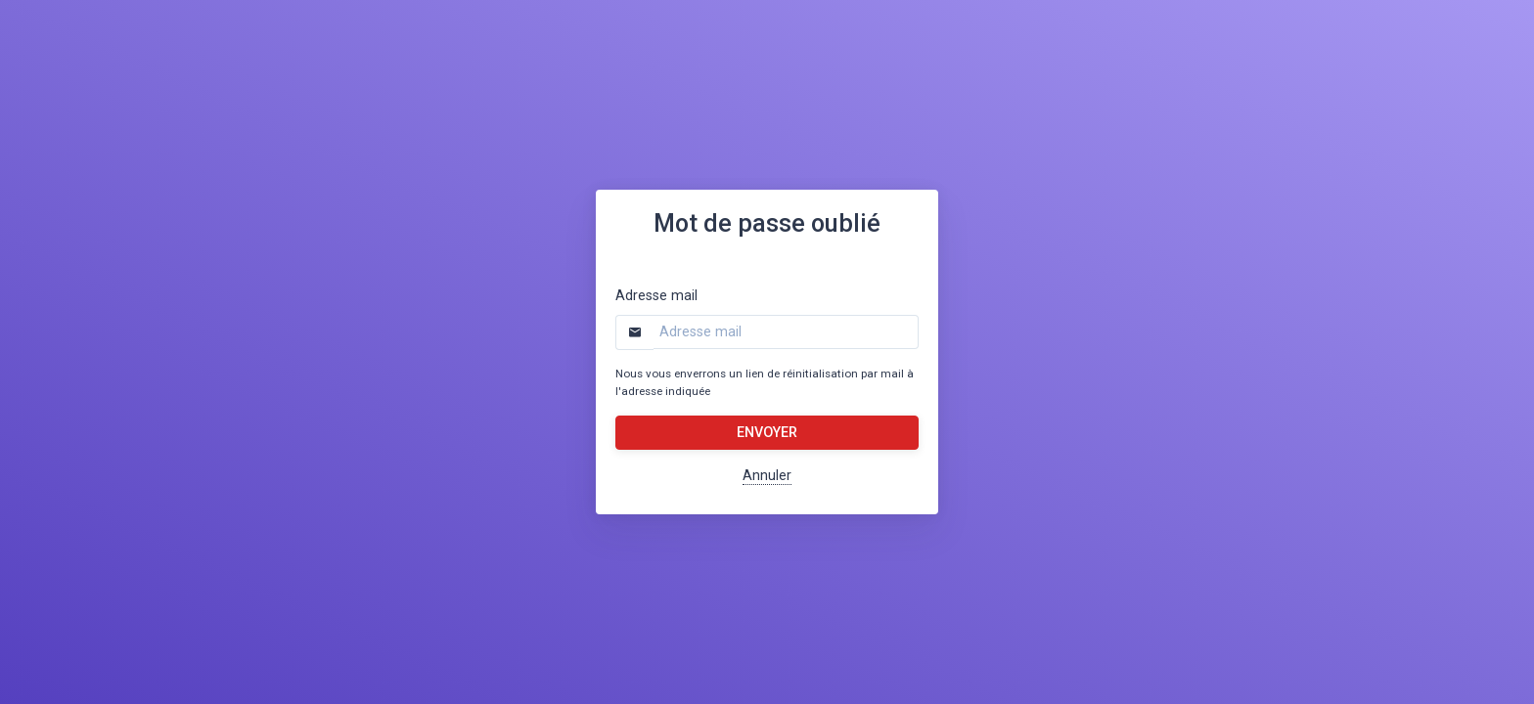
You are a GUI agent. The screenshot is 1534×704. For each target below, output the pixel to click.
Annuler (767, 475)
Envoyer (767, 432)
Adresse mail (656, 295)
